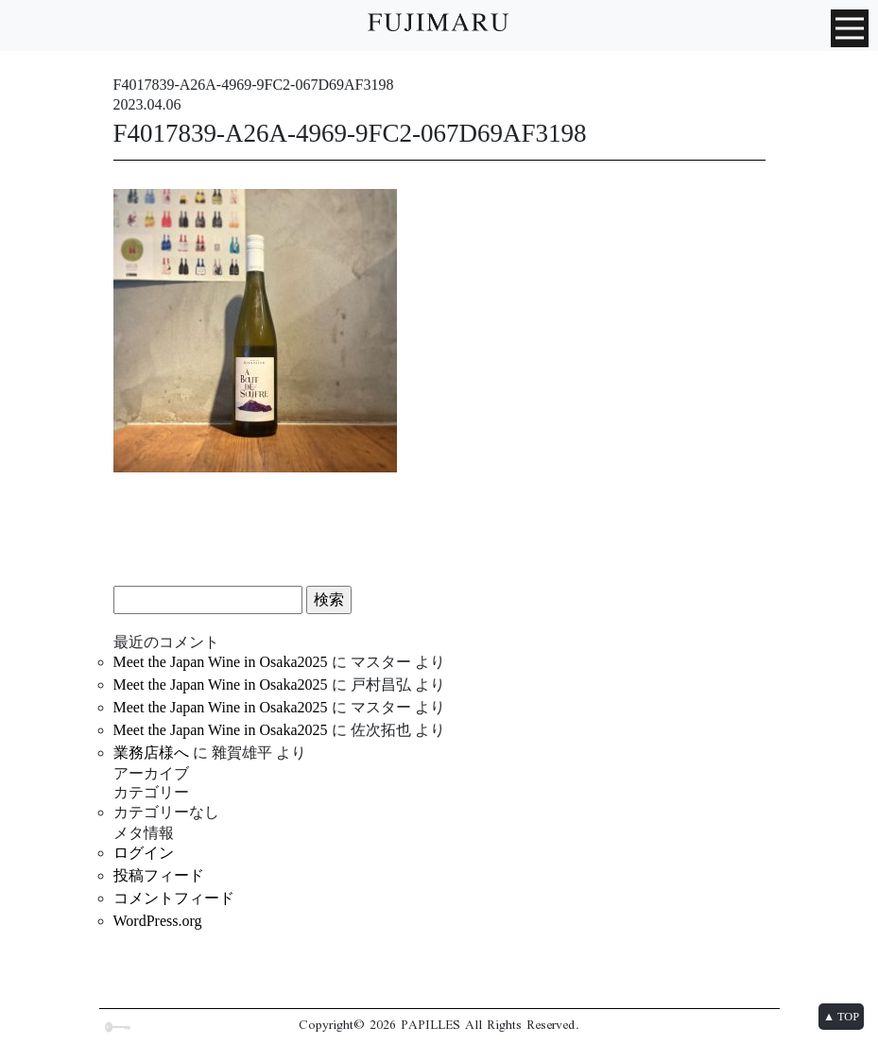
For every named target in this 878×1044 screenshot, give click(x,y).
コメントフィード (173, 898)
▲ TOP (841, 1016)
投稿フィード (158, 875)
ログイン (143, 853)
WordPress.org (157, 921)
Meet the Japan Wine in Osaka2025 (220, 662)
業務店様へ (151, 752)
